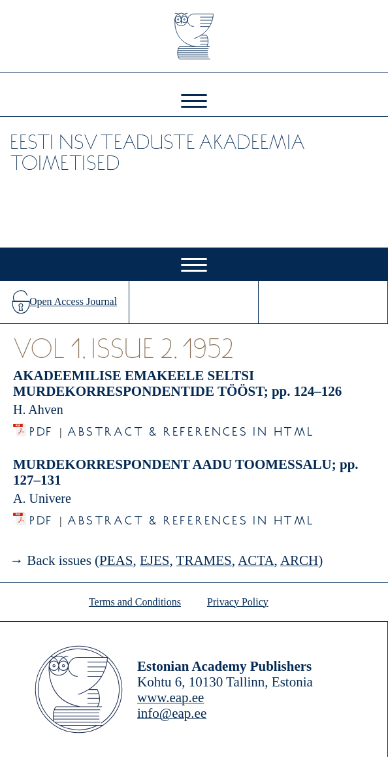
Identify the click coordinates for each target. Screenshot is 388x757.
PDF (41, 428)
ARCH (299, 560)
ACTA (256, 560)
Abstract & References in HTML (190, 428)
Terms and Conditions (135, 601)
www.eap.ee (170, 697)
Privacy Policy (237, 601)
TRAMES (204, 560)
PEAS (116, 560)
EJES (155, 560)
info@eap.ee (171, 713)
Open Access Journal (73, 301)
